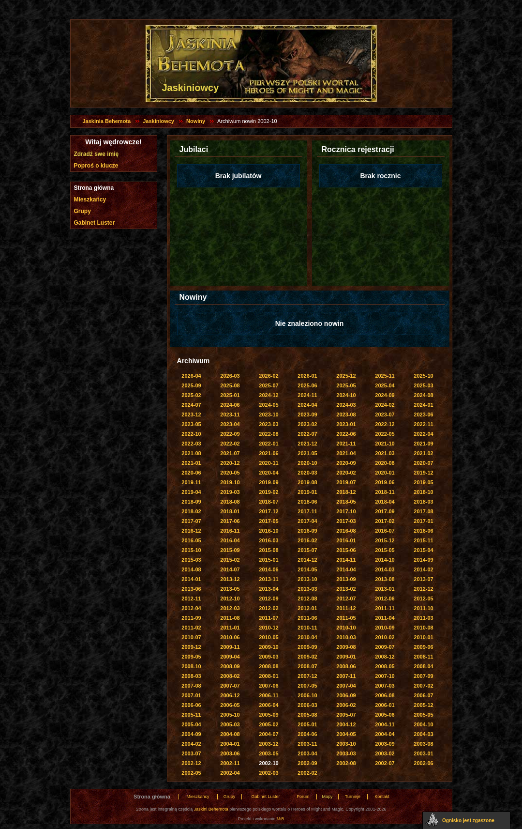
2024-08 (423, 395)
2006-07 (423, 695)
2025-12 (346, 376)
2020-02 (346, 473)
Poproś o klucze (96, 165)
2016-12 (191, 531)
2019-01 (307, 492)
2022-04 (423, 434)
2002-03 (268, 773)
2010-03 (346, 637)
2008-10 (191, 666)
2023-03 (268, 424)
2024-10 (346, 395)
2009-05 (191, 657)
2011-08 (229, 618)
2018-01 (229, 511)
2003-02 (384, 753)
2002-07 (384, 763)
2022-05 (384, 434)
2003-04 (307, 753)
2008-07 (307, 666)
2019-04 (191, 492)
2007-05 (307, 686)
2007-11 (346, 676)
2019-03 (229, 492)
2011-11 (384, 608)
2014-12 (307, 560)
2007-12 (307, 676)
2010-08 (423, 627)
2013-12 (229, 579)
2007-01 (191, 695)
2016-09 (307, 531)
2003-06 (229, 753)
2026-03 (229, 376)
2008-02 (229, 676)
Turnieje (352, 796)
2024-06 (229, 405)
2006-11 (268, 695)
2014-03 (384, 569)
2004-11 (384, 724)
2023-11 (229, 414)
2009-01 (346, 657)
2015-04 (423, 550)
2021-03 (384, 453)
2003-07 (191, 753)
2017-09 (384, 511)
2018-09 (191, 502)
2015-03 (191, 560)
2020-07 (423, 463)
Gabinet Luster (94, 222)
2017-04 (307, 521)
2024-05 (268, 405)
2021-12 (307, 443)
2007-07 (229, 686)
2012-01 (307, 608)
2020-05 (229, 473)
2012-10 (229, 598)
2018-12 (346, 492)
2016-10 (268, 531)
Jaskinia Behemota (107, 121)
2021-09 (423, 443)
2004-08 (229, 734)
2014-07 (229, 569)
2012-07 (346, 598)
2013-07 (423, 579)
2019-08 (307, 482)
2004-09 (191, 734)
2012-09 (268, 598)
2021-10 (384, 443)
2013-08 (384, 579)
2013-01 (384, 589)
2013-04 (268, 589)
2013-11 (268, 579)
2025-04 (384, 385)
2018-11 (384, 492)
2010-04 (307, 637)
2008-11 (423, 657)
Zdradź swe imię (96, 154)
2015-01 (268, 560)
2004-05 (346, 734)
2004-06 (307, 734)
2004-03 (423, 734)
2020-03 (307, 473)
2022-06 (346, 434)
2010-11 (307, 627)
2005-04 (191, 724)
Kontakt (381, 796)
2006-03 (307, 705)
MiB (280, 818)
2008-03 (191, 676)
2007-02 (423, 686)
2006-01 (384, 705)
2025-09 (191, 385)
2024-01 (423, 405)
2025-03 (423, 385)
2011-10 (423, 608)
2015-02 (229, 560)
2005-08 (307, 715)
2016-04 (229, 540)
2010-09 (384, 627)
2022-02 (229, 443)
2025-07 (268, 385)
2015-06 (346, 550)
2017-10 (346, 511)
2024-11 (307, 395)
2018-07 (268, 502)
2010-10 (346, 627)
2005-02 (268, 724)
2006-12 (229, 695)
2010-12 (268, 627)
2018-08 (229, 502)
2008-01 (268, 676)
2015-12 (384, 540)
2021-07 (229, 453)
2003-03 (346, 753)
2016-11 (229, 531)
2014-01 (191, 579)
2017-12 (268, 511)
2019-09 (268, 482)
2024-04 (307, 405)
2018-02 (191, 511)
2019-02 (268, 492)
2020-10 (307, 463)
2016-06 (423, 531)
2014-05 (307, 569)
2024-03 (346, 405)
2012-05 (423, 598)
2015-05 (384, 550)
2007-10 (384, 676)
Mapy (327, 796)
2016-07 (384, 531)
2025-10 (423, 376)
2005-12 (423, 705)
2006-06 (191, 705)
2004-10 (423, 724)
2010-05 (268, 637)
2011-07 (268, 618)
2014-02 (423, 569)
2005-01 (307, 724)
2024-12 (268, 395)
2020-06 (191, 473)
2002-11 (229, 763)
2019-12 (423, 473)
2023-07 (384, 414)
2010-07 (191, 637)
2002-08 (346, 763)
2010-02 (384, 637)
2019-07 (346, 482)
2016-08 (346, 531)
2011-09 (191, 618)
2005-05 (423, 715)
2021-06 (268, 453)
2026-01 (307, 376)
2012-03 (229, 608)
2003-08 (423, 744)
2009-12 (191, 647)
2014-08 (191, 569)
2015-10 (191, 550)
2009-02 (307, 657)
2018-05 (346, 502)
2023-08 (346, 414)
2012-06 (384, 598)
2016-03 (268, 540)
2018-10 (423, 492)
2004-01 (229, 744)
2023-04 (229, 424)
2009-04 (229, 657)
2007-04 (346, 686)
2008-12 (384, 657)
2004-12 (346, 724)
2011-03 (423, 618)
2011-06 (307, 618)
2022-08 (268, 434)
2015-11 (423, 540)
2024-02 (384, 405)
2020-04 (268, 473)
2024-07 (191, 405)
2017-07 (191, 521)
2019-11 (191, 482)
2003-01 (423, 753)
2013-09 (346, 579)
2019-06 (384, 482)
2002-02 (307, 773)
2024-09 (384, 395)
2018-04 (384, 502)
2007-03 (384, 686)
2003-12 (268, 744)
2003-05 (268, 753)
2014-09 (423, 560)
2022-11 (423, 424)
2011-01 (229, 627)
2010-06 (229, 637)
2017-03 (346, 521)
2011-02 (191, 627)
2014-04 (346, 569)
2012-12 (423, 589)
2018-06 (307, 502)
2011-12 (346, 608)
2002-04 (229, 773)
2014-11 (346, 560)
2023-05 (191, 424)
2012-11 (191, 598)
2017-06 (229, 521)
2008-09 (229, 666)
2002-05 (191, 773)
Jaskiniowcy (158, 121)
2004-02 (191, 744)
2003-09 (384, 744)
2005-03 (229, 724)
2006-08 (384, 695)
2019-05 (423, 482)
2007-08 (191, 686)
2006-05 (229, 705)
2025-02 (191, 395)
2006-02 (346, 705)
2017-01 (423, 521)
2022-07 (307, 434)
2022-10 (191, 434)
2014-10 (384, 560)
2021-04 (346, 453)
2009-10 (268, 647)
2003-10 (346, 744)
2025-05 (346, 385)
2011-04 (384, 618)
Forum (303, 796)
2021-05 (307, 453)
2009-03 (268, 657)
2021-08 (191, 453)
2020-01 (384, 473)
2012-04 (191, 608)
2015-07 (307, 550)
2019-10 (229, 482)
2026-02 (268, 376)
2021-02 (423, 453)
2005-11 (191, 715)
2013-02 (346, 589)
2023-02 (307, 424)
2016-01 (346, 540)
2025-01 (229, 395)
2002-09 (307, 763)
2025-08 (229, 385)
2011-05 (346, 618)
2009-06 (423, 647)
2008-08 (268, 666)
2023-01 (346, 424)
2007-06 (268, 686)
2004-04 (384, 734)
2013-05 (229, 589)
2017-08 (423, 511)
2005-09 (268, 715)
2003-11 (307, 744)
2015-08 (268, 550)
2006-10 (307, 695)
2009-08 (346, 647)
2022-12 (384, 424)
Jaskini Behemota (211, 809)
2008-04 (423, 666)
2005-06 (384, 715)
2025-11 (384, 376)
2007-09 (423, 676)
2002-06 (423, 763)
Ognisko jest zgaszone (468, 820)
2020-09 (346, 463)
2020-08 (384, 463)
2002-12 (191, 763)
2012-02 (268, 608)
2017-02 (384, 521)
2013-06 (191, 589)
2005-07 (346, 715)
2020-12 (229, 463)
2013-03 (307, 589)
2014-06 (268, 569)
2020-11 (268, 463)
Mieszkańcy (90, 199)
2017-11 (307, 511)
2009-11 (229, 647)
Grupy (82, 211)
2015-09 (229, 550)
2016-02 (307, 540)
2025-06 (307, 385)
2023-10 (268, 414)
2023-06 (423, 414)
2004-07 (268, 734)
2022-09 (229, 434)
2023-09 (307, 414)
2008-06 (346, 666)
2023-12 (191, 414)
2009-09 (307, 647)
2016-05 (191, 540)
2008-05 (384, 666)
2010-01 (423, 637)
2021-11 (346, 443)
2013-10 (307, 579)
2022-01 (268, 443)
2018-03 (423, 502)
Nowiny (195, 121)
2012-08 (307, 598)
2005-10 (229, 715)
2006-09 (346, 695)
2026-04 (191, 376)
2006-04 (268, 705)
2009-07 (384, 647)
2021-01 (191, 463)
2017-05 (268, 521)
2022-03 (191, 443)
